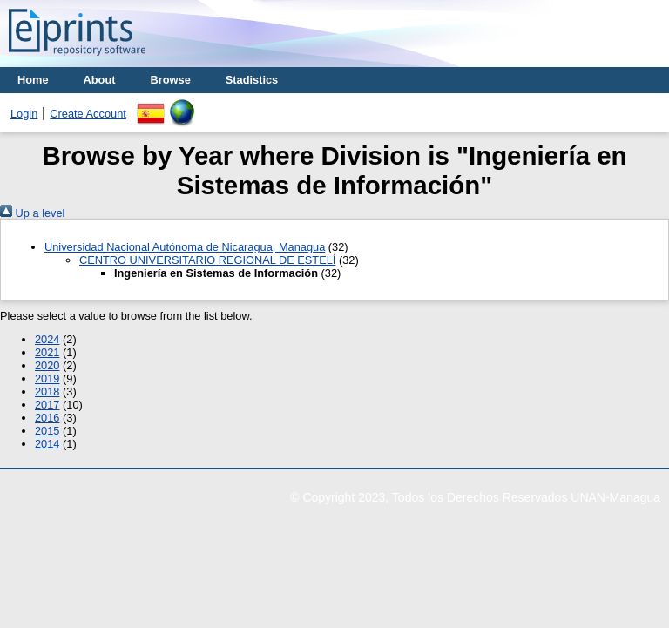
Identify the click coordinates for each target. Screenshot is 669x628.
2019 (47, 378)
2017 (47, 404)
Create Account (88, 113)
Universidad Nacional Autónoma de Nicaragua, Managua (184, 246)
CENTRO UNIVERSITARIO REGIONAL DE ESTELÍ (207, 260)
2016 (47, 417)
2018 (47, 391)
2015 (47, 430)
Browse (171, 79)
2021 (47, 352)
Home (33, 79)
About (100, 79)
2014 (47, 443)
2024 (47, 339)
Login (23, 113)
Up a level (32, 212)
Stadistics (252, 79)
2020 (47, 365)
